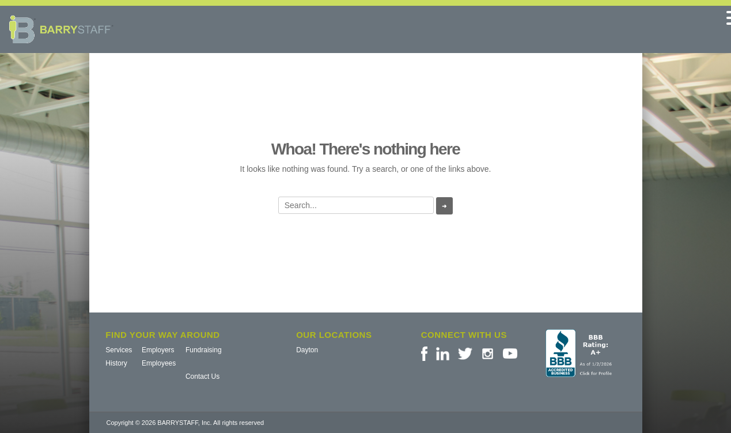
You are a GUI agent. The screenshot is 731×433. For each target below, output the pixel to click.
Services (118, 350)
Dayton (307, 350)
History (116, 363)
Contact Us (202, 376)
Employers (158, 350)
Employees (159, 363)
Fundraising (203, 350)
